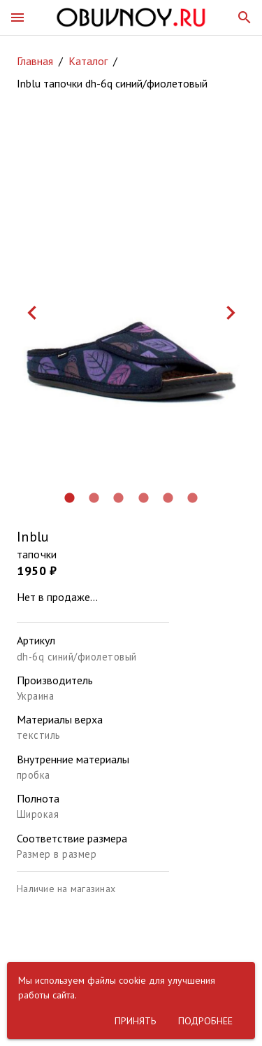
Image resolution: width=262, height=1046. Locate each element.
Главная (35, 61)
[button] (17, 17)
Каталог (88, 61)
